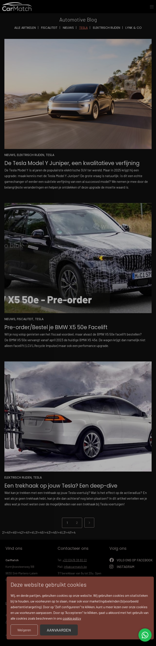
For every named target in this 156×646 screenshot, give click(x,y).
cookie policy (72, 618)
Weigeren (24, 630)
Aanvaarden (59, 630)
